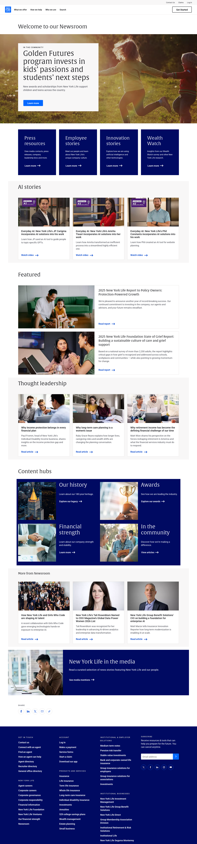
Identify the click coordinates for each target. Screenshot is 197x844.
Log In (189, 2)
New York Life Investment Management (113, 800)
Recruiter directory (27, 766)
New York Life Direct (110, 814)
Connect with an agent (29, 747)
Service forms (66, 751)
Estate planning (67, 823)
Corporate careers (27, 790)
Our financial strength (29, 819)
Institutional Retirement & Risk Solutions (115, 829)
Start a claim (65, 756)
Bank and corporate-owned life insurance (115, 761)
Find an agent (25, 751)
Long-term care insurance (72, 795)
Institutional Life (108, 835)
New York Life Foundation (31, 809)
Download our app (68, 761)
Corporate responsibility (30, 799)
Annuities (64, 809)
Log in (62, 742)
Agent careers (25, 785)
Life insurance (66, 780)
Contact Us (170, 2)
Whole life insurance (69, 790)
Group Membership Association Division (116, 821)
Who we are (50, 9)
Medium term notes (110, 745)
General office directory (30, 771)
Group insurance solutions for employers (115, 769)
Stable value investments (113, 755)
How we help (36, 9)
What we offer (20, 9)
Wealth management (70, 819)
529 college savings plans (72, 814)
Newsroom (23, 823)
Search (63, 9)
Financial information (29, 804)
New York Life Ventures (30, 814)
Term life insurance (69, 785)
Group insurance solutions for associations (115, 778)
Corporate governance (29, 795)
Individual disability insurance (74, 799)
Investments (65, 804)
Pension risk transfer (110, 750)
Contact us (23, 742)
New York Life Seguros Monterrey (117, 840)
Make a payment (67, 747)
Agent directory (26, 761)
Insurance (64, 776)
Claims (181, 2)
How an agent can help (29, 756)
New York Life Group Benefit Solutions (114, 808)
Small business (67, 828)
